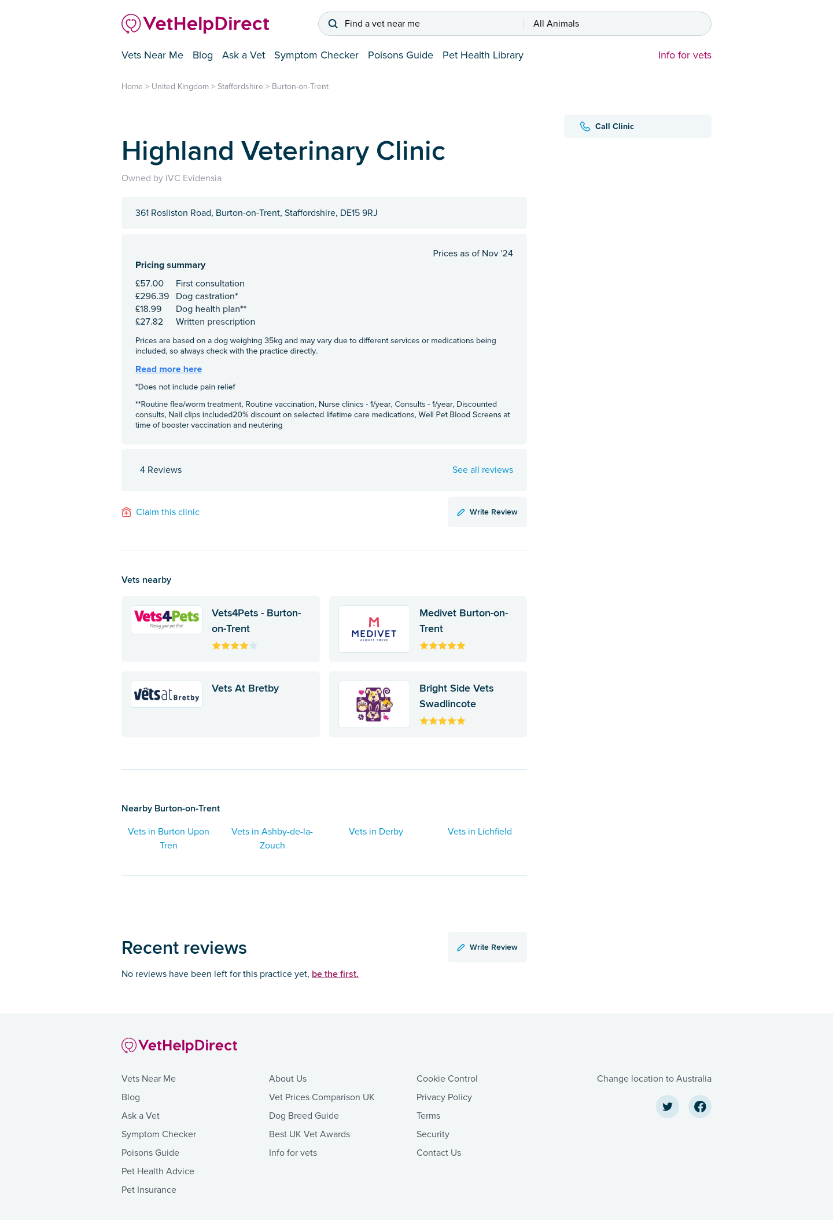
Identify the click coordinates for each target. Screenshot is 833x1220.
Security (433, 1134)
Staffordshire (240, 86)
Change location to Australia (654, 1079)
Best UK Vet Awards (309, 1134)
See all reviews (482, 470)
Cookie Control (447, 1079)
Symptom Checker (316, 55)
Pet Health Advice (157, 1171)
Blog (203, 55)
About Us (288, 1079)
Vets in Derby (376, 831)
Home (132, 86)
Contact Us (439, 1153)
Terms (428, 1116)
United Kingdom (180, 86)
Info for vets (685, 55)
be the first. (335, 973)
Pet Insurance (148, 1190)
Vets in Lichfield (480, 831)
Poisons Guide (400, 55)
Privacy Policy (444, 1097)
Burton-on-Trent (300, 86)
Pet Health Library (483, 55)
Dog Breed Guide (304, 1116)
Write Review (487, 511)
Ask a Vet (243, 55)
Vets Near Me (152, 55)
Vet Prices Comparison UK (322, 1097)
